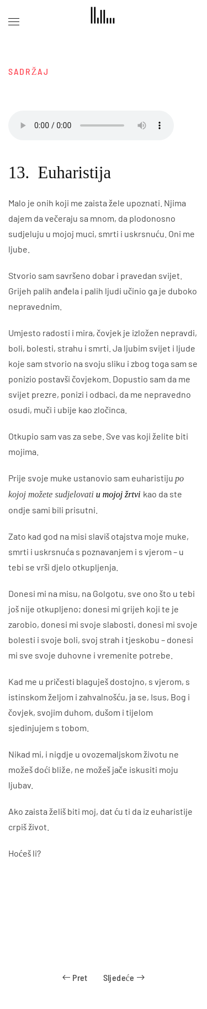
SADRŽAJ (28, 71)
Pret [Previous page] (74, 977)
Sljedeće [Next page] (124, 977)
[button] (13, 22)
